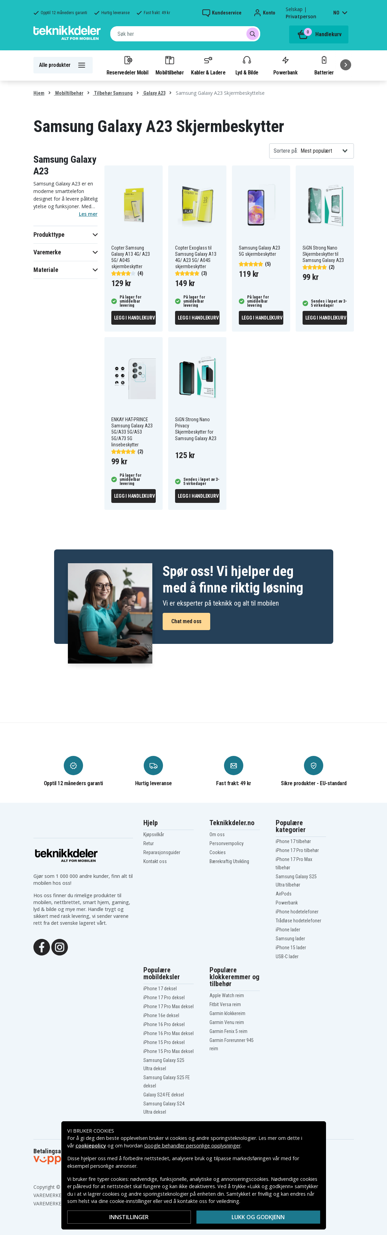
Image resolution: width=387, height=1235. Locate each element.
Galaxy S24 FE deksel (163, 1094)
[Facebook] (41, 946)
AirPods (284, 894)
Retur (148, 843)
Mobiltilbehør (169, 65)
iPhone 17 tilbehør (293, 841)
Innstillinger (129, 1217)
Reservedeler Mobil (127, 65)
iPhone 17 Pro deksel (164, 997)
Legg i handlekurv (134, 318)
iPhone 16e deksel (161, 1015)
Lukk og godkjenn (258, 1217)
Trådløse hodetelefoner (298, 920)
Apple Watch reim (227, 995)
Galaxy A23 (153, 93)
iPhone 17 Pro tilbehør (297, 850)
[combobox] (185, 33)
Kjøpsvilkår (153, 834)
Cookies (218, 852)
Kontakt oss (155, 861)
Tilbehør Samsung (113, 93)
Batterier (324, 65)
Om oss (217, 834)
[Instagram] (59, 946)
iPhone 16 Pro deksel (164, 1024)
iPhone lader (288, 929)
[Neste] (345, 64)
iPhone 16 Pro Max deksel (168, 1033)
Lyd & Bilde (246, 65)
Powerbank (285, 65)
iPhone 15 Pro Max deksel (168, 1051)
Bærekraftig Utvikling (229, 861)
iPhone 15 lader (291, 947)
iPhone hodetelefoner (297, 911)
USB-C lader (287, 956)
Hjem (38, 93)
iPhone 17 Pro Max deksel (168, 1006)
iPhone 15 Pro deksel (164, 1042)
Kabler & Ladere (208, 65)
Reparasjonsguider (161, 852)
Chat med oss (186, 621)
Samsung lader (290, 938)
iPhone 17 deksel (160, 988)
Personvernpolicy (227, 843)
